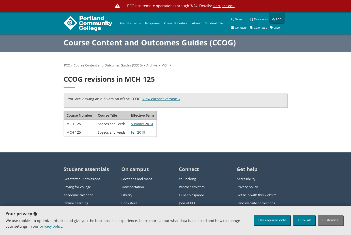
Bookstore (129, 203)
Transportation (132, 187)
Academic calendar (78, 195)
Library (126, 195)
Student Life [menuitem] (214, 23)
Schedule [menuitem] (175, 23)
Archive (152, 65)
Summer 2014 (142, 124)
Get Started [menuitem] (128, 23)
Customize (330, 220)
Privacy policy (247, 187)
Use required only (272, 220)
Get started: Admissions (82, 179)
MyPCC (275, 19)
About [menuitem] (196, 23)
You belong (187, 179)
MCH (165, 65)
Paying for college (77, 187)
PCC (67, 65)
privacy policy (51, 226)
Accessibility (246, 179)
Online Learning (76, 203)
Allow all (304, 220)
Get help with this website (256, 195)
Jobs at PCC (187, 203)
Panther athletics (192, 187)
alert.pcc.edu (224, 5)
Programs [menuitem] (152, 23)
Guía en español (191, 195)
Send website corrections (256, 203)
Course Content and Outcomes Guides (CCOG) (150, 42)
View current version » (161, 98)
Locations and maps (136, 179)
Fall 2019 (138, 132)
